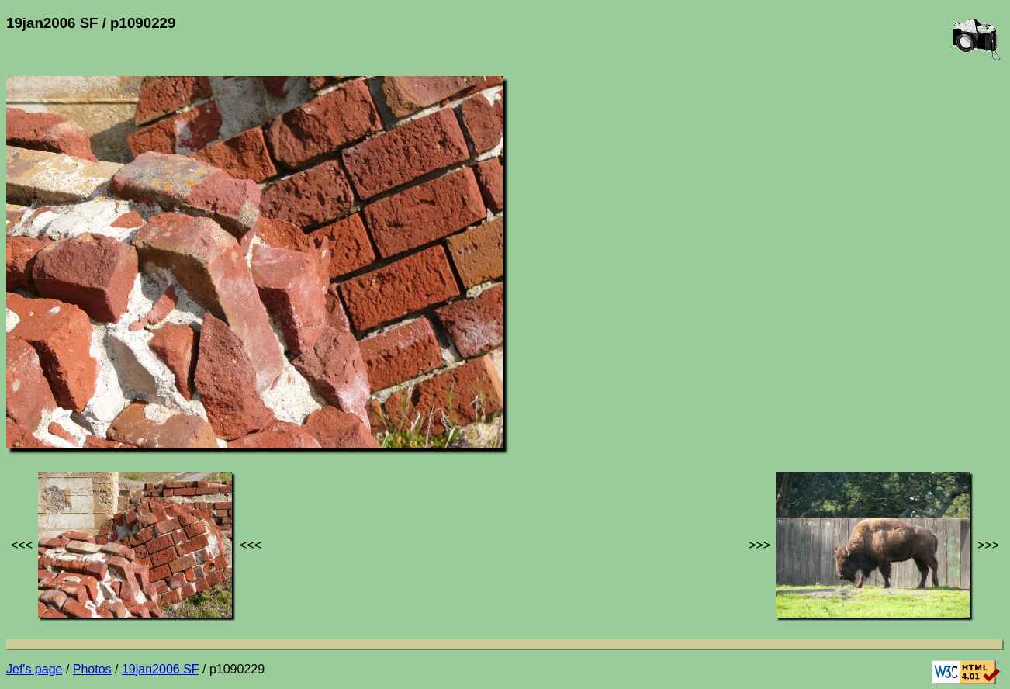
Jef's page (34, 669)
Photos (92, 669)
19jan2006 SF (160, 669)
